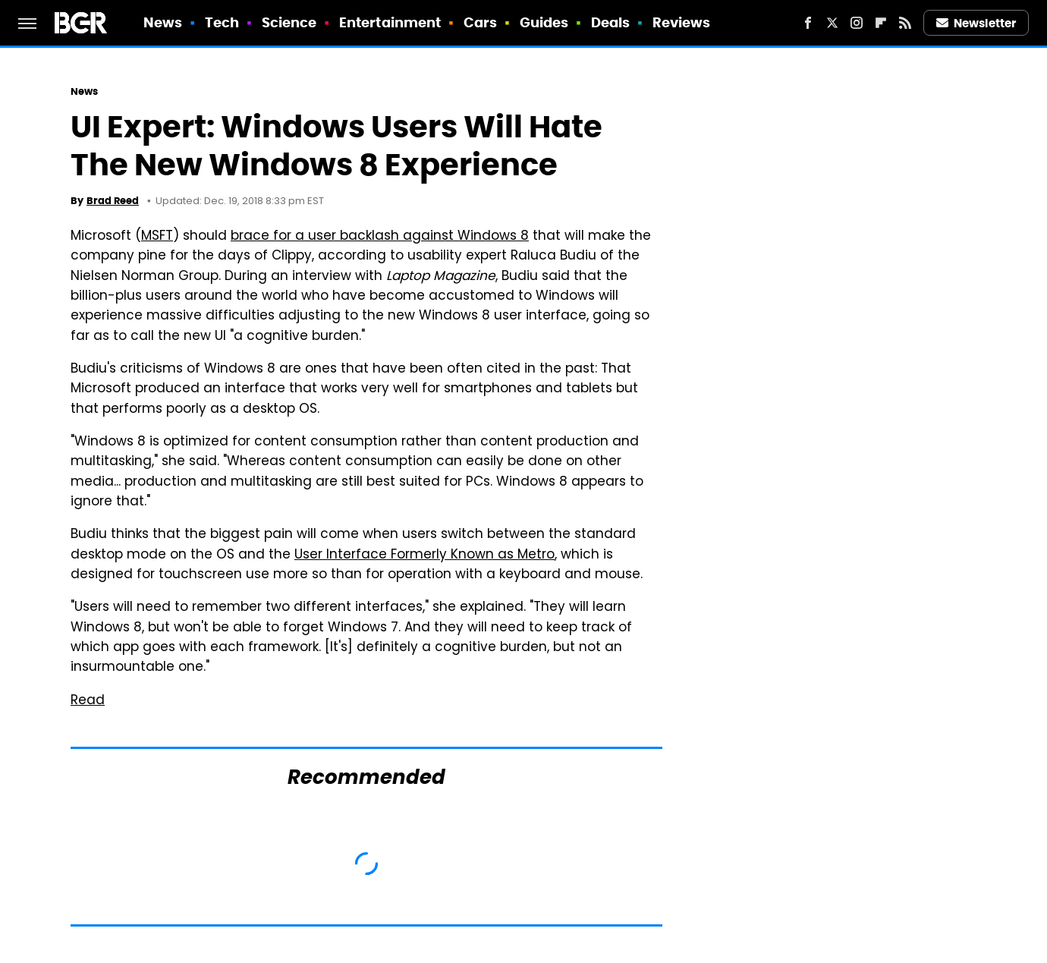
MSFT (157, 236)
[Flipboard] (881, 23)
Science (289, 22)
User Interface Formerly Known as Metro (424, 555)
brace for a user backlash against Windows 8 (380, 236)
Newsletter (976, 23)
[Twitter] (832, 23)
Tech (222, 22)
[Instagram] (856, 23)
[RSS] (905, 23)
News (162, 22)
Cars (480, 22)
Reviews (681, 22)
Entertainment (390, 22)
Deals (610, 22)
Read (88, 701)
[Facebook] (808, 23)
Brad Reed (112, 200)
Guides (544, 22)
